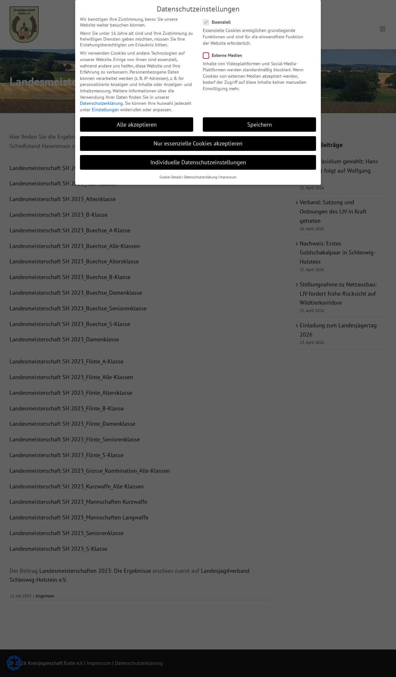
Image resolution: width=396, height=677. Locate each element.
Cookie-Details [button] (171, 175)
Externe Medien (225, 53)
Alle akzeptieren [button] (137, 122)
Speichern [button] (259, 122)
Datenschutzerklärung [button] (200, 175)
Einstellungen (105, 108)
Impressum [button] (227, 175)
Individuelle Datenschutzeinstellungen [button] (198, 160)
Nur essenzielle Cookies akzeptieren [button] (198, 141)
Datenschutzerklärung (101, 101)
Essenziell (219, 20)
